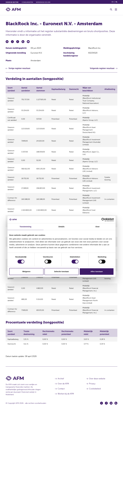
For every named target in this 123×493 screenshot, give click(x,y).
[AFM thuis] (13, 9)
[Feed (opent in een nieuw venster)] (115, 483)
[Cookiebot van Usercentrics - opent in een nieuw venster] (103, 219)
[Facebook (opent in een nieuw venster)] (106, 483)
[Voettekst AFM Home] (27, 459)
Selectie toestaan (61, 271)
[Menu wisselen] (115, 9)
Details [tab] (61, 227)
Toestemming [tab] (25, 227)
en (113, 2)
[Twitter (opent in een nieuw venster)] (101, 483)
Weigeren (26, 271)
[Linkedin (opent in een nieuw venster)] (111, 483)
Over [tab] (97, 227)
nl (116, 2)
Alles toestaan (97, 271)
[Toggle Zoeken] (111, 9)
